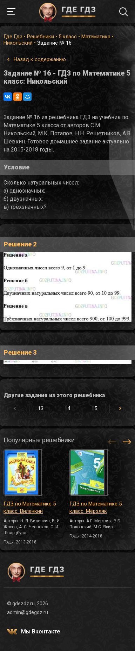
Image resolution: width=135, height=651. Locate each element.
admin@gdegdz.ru (27, 612)
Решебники (40, 36)
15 (94, 408)
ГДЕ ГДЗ (68, 11)
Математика (95, 36)
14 (67, 408)
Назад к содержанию (40, 59)
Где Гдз (13, 36)
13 (40, 408)
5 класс (68, 36)
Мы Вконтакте (40, 631)
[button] (120, 408)
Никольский (18, 43)
